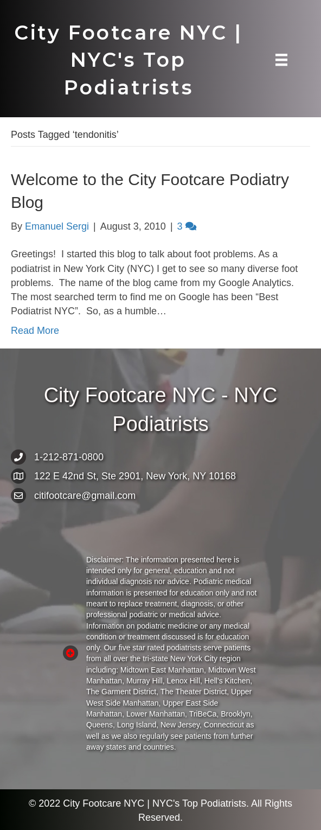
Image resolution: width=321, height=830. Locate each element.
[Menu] (281, 59)
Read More (35, 330)
